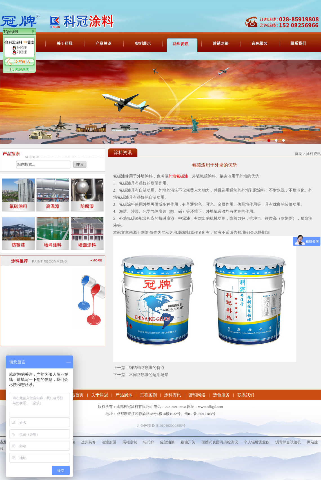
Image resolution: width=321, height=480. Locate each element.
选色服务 (221, 395)
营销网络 (197, 395)
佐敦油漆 (167, 442)
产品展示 (123, 395)
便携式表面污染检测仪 (219, 442)
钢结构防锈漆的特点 (146, 368)
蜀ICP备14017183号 (199, 414)
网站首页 (75, 395)
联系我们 (245, 395)
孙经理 (19, 48)
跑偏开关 (187, 442)
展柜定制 (129, 442)
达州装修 (88, 442)
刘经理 (19, 52)
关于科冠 (99, 395)
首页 (298, 154)
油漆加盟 (109, 442)
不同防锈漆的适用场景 (148, 375)
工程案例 (148, 395)
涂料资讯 (172, 395)
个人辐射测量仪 (256, 442)
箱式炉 (148, 442)
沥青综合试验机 (288, 442)
